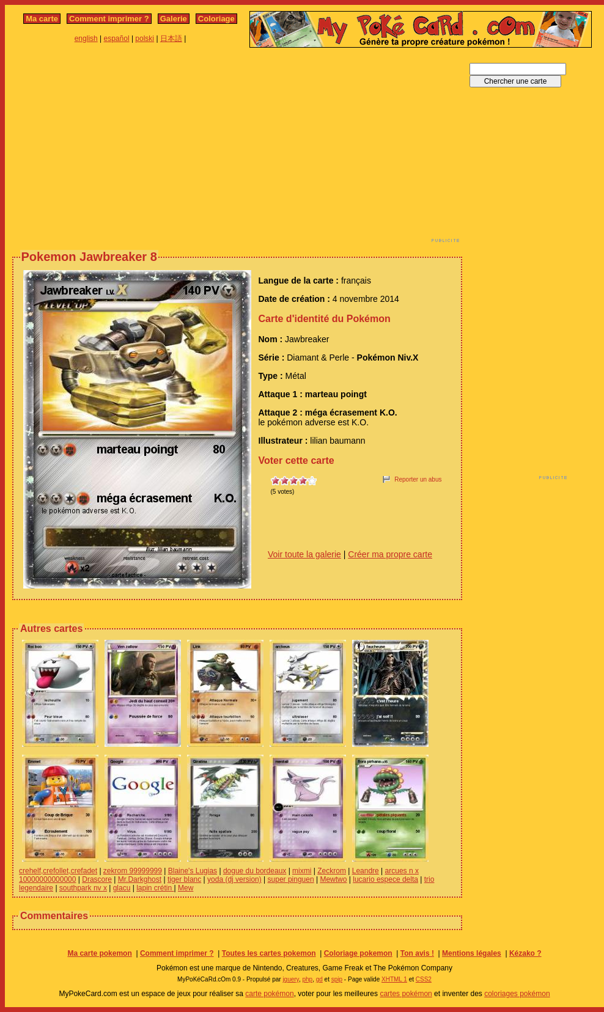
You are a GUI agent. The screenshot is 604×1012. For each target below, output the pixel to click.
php (307, 979)
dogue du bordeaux (254, 871)
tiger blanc (184, 879)
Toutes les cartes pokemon (269, 953)
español (117, 38)
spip (336, 979)
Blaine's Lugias (192, 871)
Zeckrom (331, 871)
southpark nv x (83, 888)
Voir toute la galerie (304, 554)
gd (319, 979)
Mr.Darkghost (139, 879)
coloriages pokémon (517, 993)
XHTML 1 (394, 979)
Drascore (97, 879)
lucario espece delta (385, 879)
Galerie (173, 18)
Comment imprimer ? (109, 18)
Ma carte (42, 18)
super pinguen (291, 879)
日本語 (171, 38)
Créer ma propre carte (390, 554)
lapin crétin (155, 888)
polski (144, 38)
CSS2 (424, 979)
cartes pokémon (406, 993)
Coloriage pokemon (358, 953)
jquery (290, 979)
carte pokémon (269, 993)
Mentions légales (471, 953)
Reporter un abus (417, 479)
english (86, 38)
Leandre (365, 871)
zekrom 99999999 (132, 871)
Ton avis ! (417, 953)
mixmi (301, 871)
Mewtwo (333, 879)
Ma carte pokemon (99, 953)
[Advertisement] (169, 148)
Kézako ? (525, 953)
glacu (122, 888)
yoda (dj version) (234, 879)
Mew (185, 888)
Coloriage (216, 18)
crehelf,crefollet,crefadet (58, 871)
